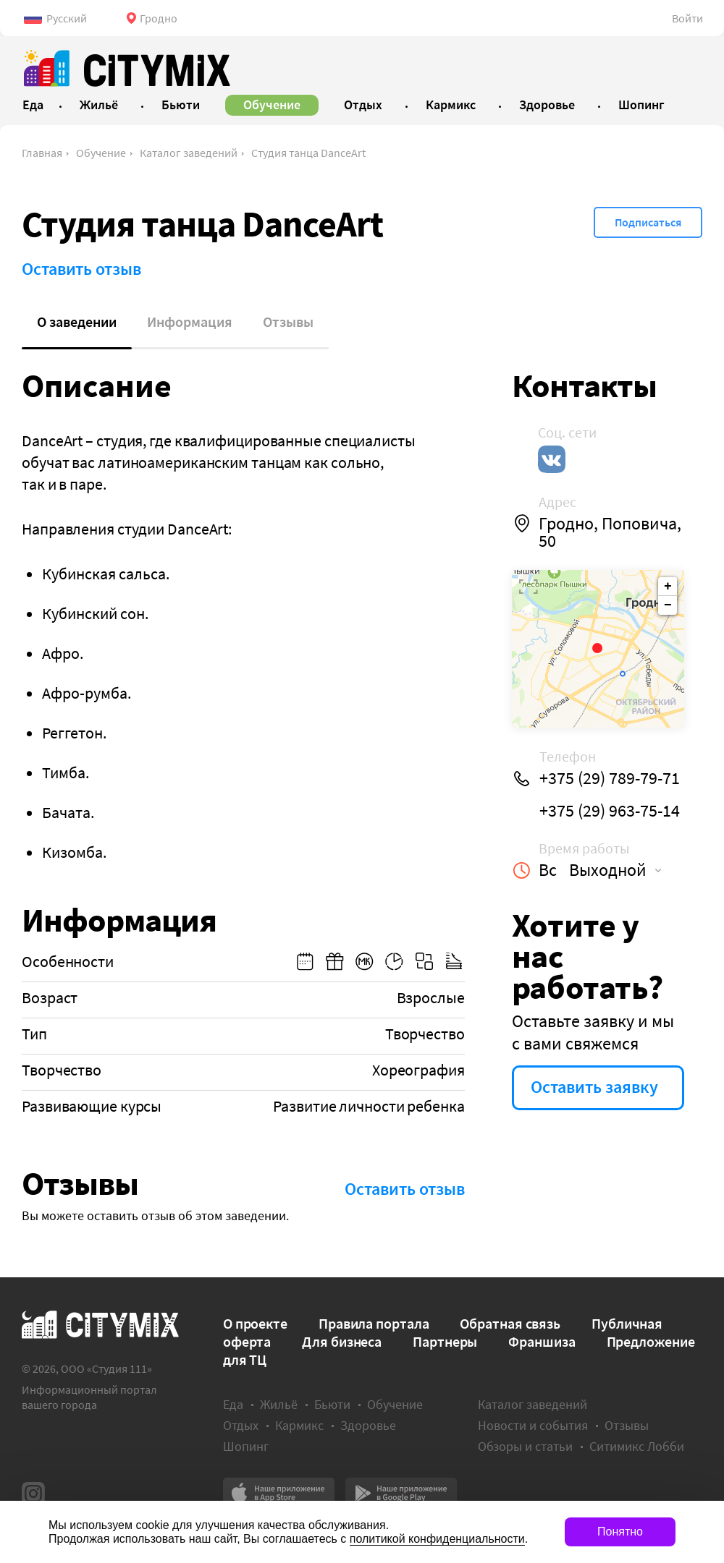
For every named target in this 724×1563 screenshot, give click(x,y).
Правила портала (374, 1323)
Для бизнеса (342, 1341)
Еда (233, 1404)
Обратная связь (510, 1323)
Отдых (240, 1425)
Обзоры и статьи (525, 1446)
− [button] (668, 605)
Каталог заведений (188, 152)
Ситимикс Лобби (636, 1446)
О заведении (77, 321)
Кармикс (299, 1425)
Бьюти (332, 1404)
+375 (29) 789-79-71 (609, 778)
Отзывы (288, 321)
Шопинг (246, 1446)
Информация (189, 321)
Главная (42, 152)
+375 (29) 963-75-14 (609, 810)
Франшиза (541, 1341)
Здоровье (368, 1425)
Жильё (279, 1404)
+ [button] (668, 586)
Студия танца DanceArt (308, 152)
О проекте (255, 1323)
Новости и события (533, 1425)
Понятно (620, 1531)
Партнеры (445, 1341)
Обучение (101, 152)
